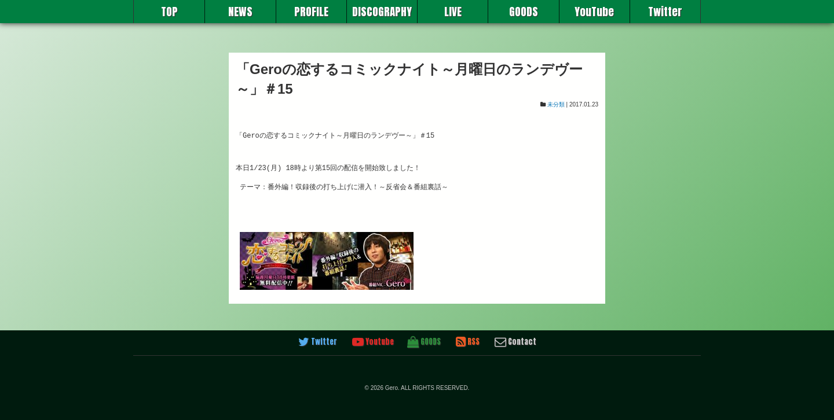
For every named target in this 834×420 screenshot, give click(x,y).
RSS (468, 342)
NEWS (240, 11)
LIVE (453, 11)
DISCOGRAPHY (382, 11)
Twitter (665, 11)
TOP (169, 11)
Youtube (373, 342)
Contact (515, 342)
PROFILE (311, 11)
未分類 (556, 104)
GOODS (523, 11)
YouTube (594, 11)
